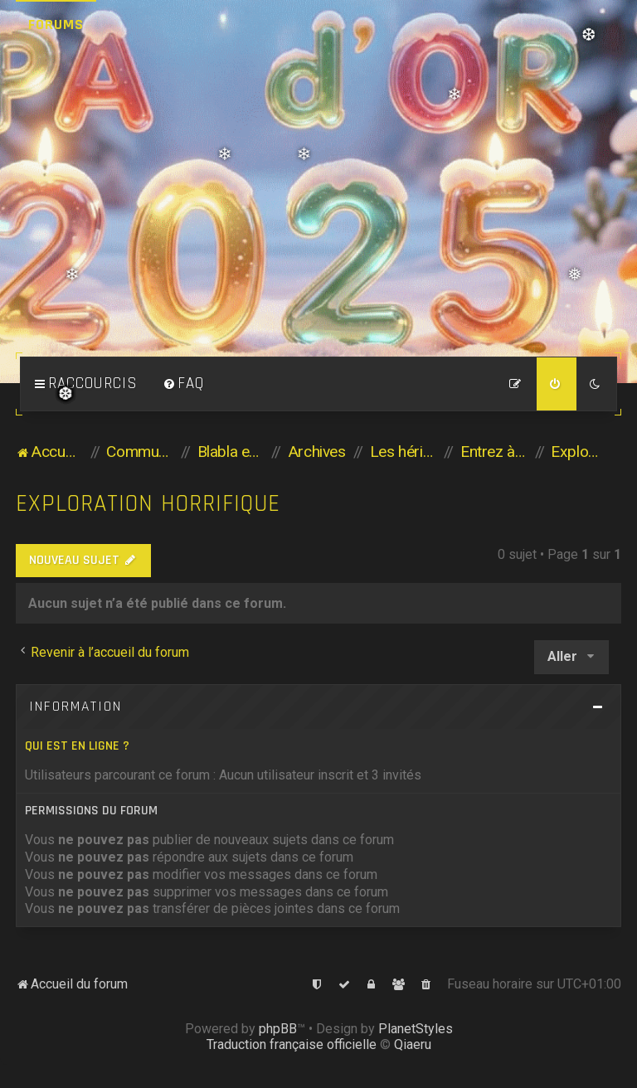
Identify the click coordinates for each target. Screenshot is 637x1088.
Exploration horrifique (148, 503)
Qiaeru (412, 1044)
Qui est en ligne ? (77, 746)
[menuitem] (183, 383)
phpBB (278, 1029)
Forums (56, 24)
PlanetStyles (415, 1029)
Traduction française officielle (292, 1044)
